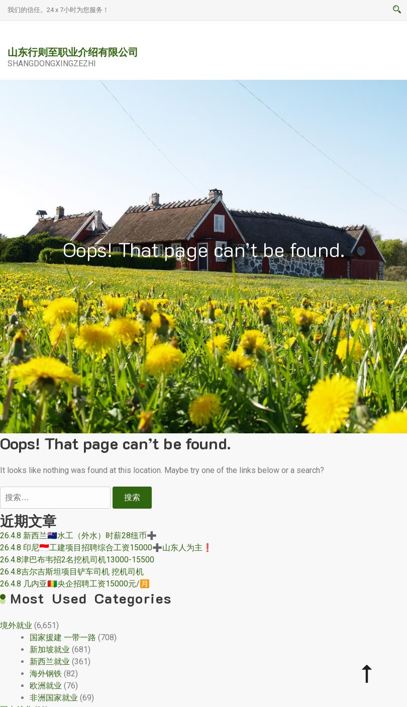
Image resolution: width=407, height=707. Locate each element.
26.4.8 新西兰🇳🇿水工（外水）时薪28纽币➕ (78, 535)
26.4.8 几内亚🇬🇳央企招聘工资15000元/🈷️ (75, 583)
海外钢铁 (46, 673)
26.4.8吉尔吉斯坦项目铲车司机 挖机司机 (72, 571)
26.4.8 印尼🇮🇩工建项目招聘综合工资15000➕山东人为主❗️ (106, 547)
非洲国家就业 (54, 697)
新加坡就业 (50, 649)
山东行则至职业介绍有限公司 (73, 51)
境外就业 (16, 625)
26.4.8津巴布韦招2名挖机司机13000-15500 (77, 559)
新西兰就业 (50, 661)
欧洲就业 (46, 685)
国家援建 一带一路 (63, 637)
